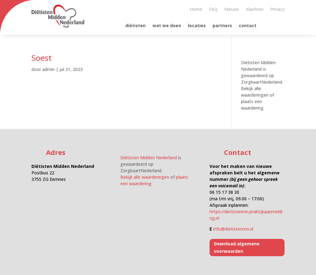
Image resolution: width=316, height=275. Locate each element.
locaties (197, 25)
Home (196, 9)
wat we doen (166, 25)
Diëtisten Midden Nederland (148, 157)
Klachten (255, 9)
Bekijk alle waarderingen (144, 177)
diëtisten (135, 25)
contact (247, 25)
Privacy (277, 9)
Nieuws (231, 9)
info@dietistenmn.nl (233, 229)
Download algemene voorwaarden (237, 247)
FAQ (213, 9)
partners (222, 25)
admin (48, 69)
